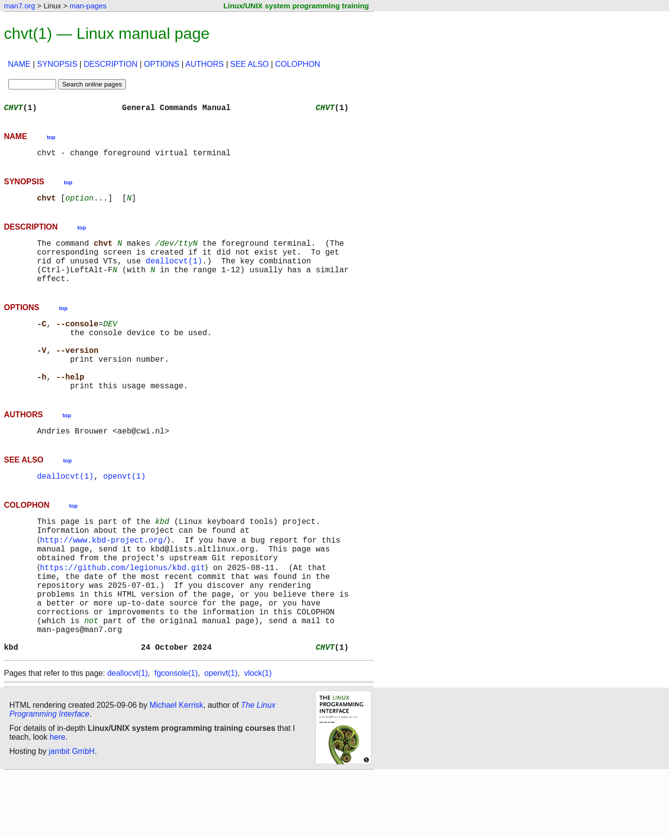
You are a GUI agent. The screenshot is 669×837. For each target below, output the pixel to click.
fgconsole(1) (176, 736)
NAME (19, 64)
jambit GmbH (71, 814)
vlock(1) (258, 736)
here (57, 800)
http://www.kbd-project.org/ (105, 580)
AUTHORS (204, 64)
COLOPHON (297, 64)
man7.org (19, 5)
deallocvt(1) (174, 272)
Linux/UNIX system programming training (296, 5)
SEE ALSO (249, 64)
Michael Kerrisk (176, 768)
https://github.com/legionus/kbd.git (124, 612)
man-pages (87, 5)
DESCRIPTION (110, 64)
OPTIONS (162, 64)
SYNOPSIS (57, 64)
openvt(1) (124, 511)
